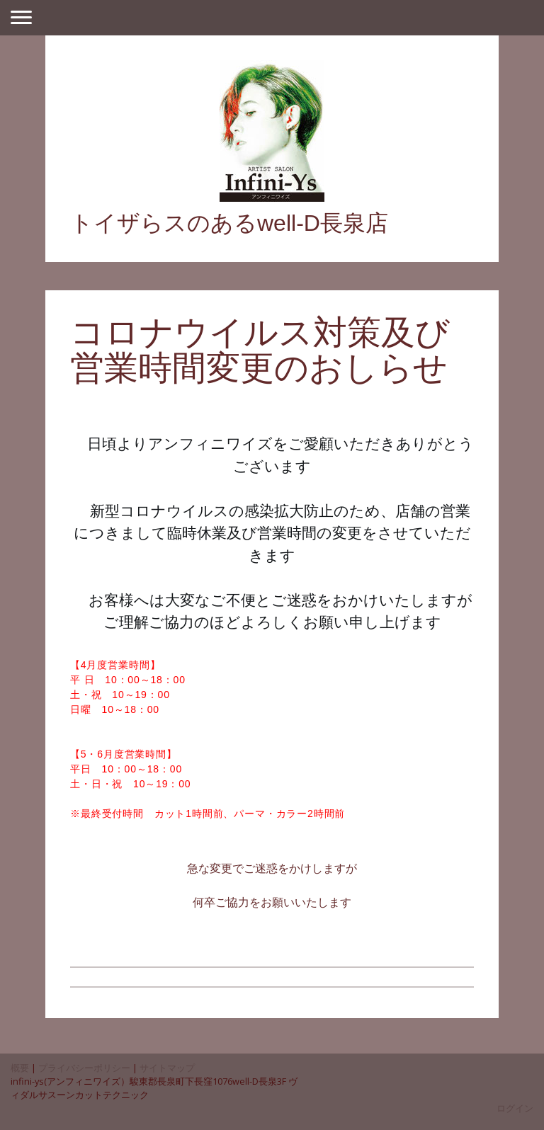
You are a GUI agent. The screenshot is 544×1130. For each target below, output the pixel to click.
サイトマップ (167, 1067)
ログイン (515, 1108)
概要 (20, 1067)
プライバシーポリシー (84, 1067)
